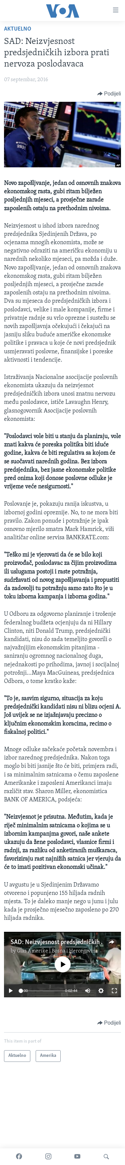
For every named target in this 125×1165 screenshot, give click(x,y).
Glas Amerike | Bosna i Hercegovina (57, 951)
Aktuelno (17, 29)
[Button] (109, 93)
